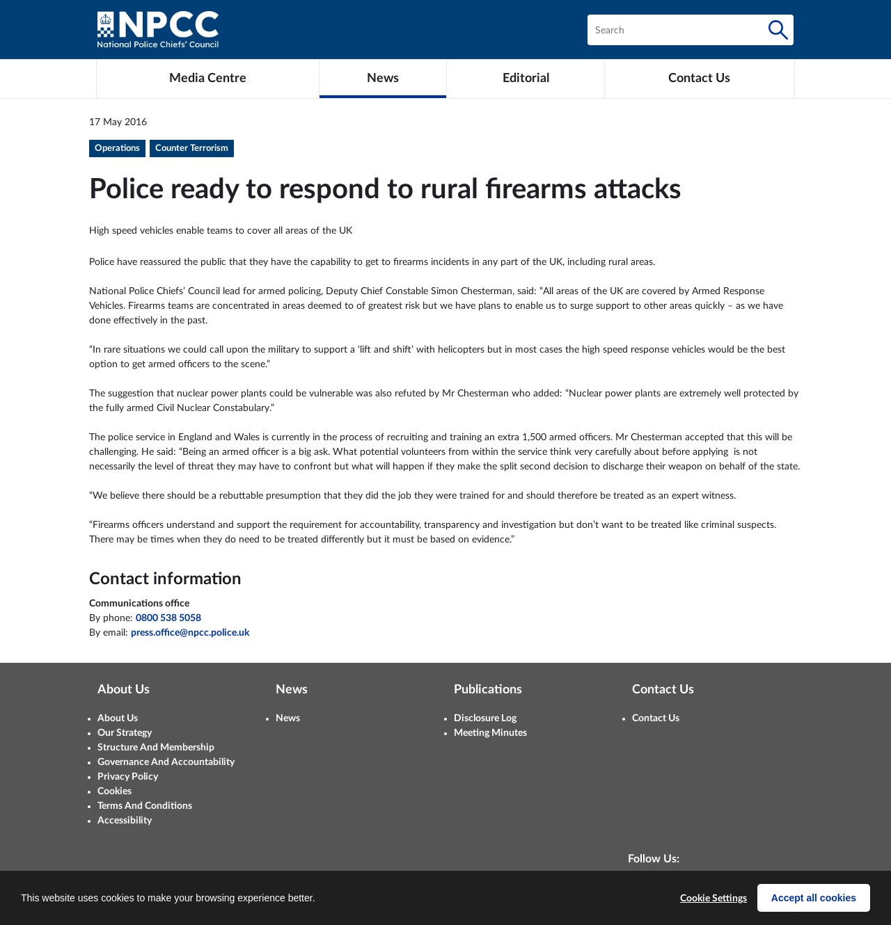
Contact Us (655, 718)
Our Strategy (124, 733)
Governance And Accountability (166, 762)
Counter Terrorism (191, 148)
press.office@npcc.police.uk (190, 633)
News (288, 718)
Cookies (114, 791)
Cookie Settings (713, 898)
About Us (117, 718)
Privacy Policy (127, 777)
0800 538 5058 (168, 618)
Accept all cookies (813, 897)
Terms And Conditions (144, 806)
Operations (117, 148)
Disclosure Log (485, 718)
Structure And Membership (155, 748)
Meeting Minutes (490, 733)
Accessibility (124, 821)
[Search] (778, 30)
